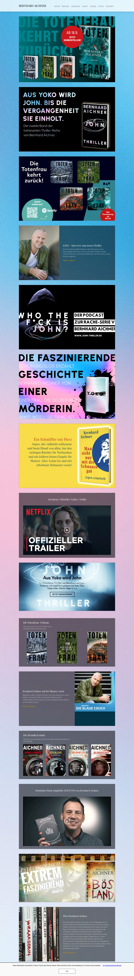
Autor (57, 6)
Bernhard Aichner (32, 6)
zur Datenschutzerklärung (112, 965)
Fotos (101, 6)
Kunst (85, 6)
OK (67, 971)
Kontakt (110, 6)
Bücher (65, 6)
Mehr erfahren (67, 253)
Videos (93, 6)
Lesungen (75, 6)
